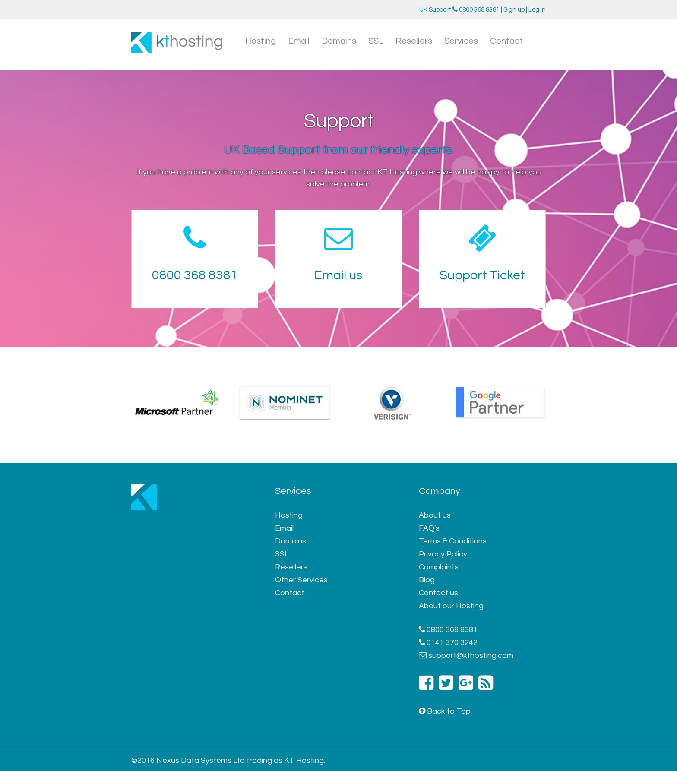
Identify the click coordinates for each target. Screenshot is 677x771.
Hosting (260, 41)
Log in (537, 9)
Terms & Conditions (453, 541)
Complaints (439, 567)
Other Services (301, 580)
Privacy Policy (443, 554)
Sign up (514, 9)
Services (461, 41)
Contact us (438, 593)
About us (435, 515)
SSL (375, 41)
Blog (427, 580)
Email (299, 41)
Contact (506, 41)
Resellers (413, 41)
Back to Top (445, 711)
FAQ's (429, 528)
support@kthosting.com (470, 655)
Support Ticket (482, 275)
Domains (339, 41)
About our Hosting (451, 606)
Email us (338, 275)
